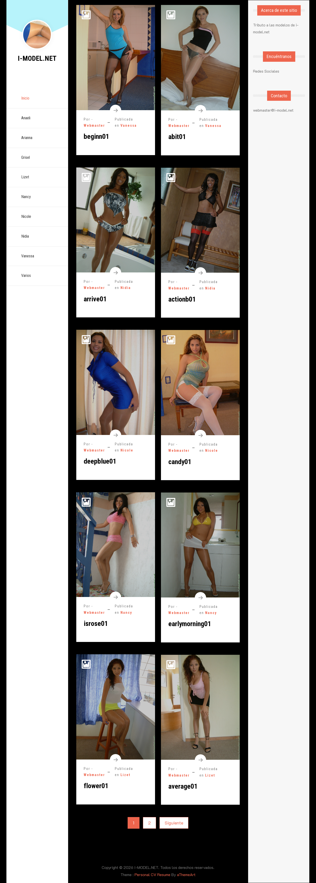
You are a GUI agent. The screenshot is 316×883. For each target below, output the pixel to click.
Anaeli (26, 118)
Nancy (26, 196)
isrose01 (96, 623)
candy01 (179, 462)
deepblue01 (100, 461)
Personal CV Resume (152, 874)
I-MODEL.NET (37, 58)
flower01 (96, 786)
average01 (183, 786)
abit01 (177, 137)
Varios (26, 275)
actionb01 (182, 299)
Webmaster (94, 125)
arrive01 (95, 299)
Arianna (27, 137)
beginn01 (96, 136)
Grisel (25, 157)
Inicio (25, 98)
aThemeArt (186, 874)
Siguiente (174, 823)
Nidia (25, 236)
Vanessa (27, 256)
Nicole (26, 216)
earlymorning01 (189, 624)
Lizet (25, 177)
